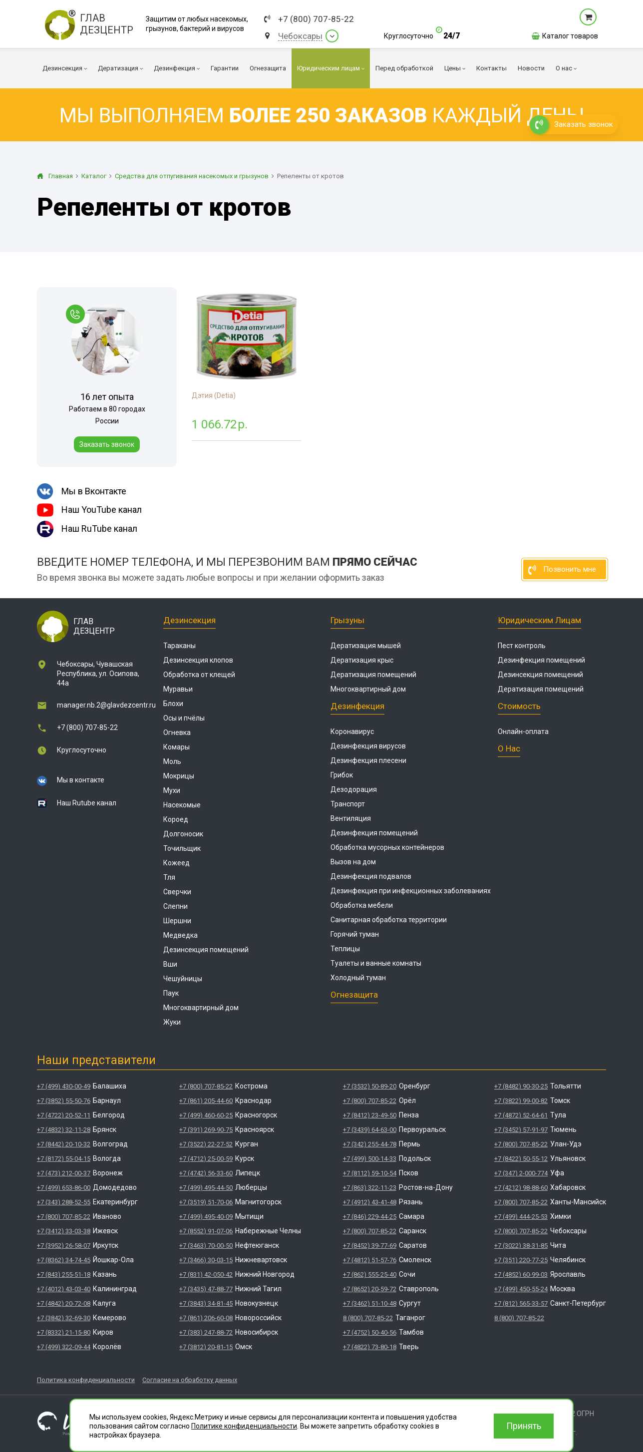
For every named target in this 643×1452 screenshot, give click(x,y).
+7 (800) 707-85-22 (316, 19)
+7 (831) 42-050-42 (206, 1274)
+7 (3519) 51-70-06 (206, 1202)
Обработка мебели (361, 905)
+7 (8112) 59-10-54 (369, 1173)
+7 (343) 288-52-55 (63, 1202)
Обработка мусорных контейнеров (387, 847)
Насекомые (182, 805)
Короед (175, 819)
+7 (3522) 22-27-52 (206, 1144)
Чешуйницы (182, 979)
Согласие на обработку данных (189, 1380)
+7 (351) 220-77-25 (521, 1260)
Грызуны (347, 620)
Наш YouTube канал (89, 510)
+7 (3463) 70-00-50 (206, 1245)
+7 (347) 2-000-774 (521, 1173)
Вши (170, 964)
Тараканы (179, 646)
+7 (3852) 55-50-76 (63, 1100)
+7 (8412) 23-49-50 (369, 1115)
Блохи (173, 704)
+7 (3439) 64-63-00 (369, 1129)
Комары (176, 747)
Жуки (172, 1022)
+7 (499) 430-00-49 (63, 1086)
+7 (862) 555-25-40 (369, 1274)
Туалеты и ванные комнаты (375, 963)
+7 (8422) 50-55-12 (521, 1158)
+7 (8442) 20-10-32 (63, 1144)
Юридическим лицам (539, 620)
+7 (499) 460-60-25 (206, 1115)
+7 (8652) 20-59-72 (369, 1289)
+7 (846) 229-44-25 (369, 1216)
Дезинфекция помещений (374, 833)
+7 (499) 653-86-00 (63, 1187)
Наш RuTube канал (87, 529)
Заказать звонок (106, 444)
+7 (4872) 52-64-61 (521, 1115)
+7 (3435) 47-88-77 (206, 1289)
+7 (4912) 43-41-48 (369, 1202)
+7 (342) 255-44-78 (369, 1144)
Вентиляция (350, 818)
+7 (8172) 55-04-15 (63, 1158)
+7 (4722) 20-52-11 (63, 1115)
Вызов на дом (353, 862)
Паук (171, 993)
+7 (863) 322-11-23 (369, 1187)
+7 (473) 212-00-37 (63, 1173)
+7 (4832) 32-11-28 (63, 1129)
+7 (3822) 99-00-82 (521, 1100)
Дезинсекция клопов (198, 660)
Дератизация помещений (373, 675)
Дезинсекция (189, 620)
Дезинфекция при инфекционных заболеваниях (410, 891)
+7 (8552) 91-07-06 (206, 1231)
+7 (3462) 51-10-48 (369, 1303)
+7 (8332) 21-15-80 (63, 1332)
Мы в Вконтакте (81, 491)
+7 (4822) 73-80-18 (369, 1347)
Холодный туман (358, 978)
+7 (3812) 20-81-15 (206, 1347)
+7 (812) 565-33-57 (521, 1303)
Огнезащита (354, 995)
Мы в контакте (80, 780)
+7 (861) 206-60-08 (206, 1318)
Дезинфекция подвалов (370, 876)
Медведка (180, 935)
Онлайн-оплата (523, 731)
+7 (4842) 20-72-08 (63, 1303)
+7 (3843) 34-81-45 (206, 1303)
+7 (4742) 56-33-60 (206, 1173)
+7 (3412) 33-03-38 (63, 1231)
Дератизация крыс (361, 660)
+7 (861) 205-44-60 (206, 1100)
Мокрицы (178, 776)
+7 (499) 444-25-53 (521, 1216)
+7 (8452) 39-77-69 (369, 1245)
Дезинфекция (357, 706)
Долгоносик (183, 834)
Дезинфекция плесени (368, 760)
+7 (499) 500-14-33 (369, 1158)
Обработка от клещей (199, 675)
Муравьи (178, 689)
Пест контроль (522, 646)
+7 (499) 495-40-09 (206, 1216)
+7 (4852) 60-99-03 (521, 1274)
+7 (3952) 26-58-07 (63, 1245)
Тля (169, 877)
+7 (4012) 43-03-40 (63, 1289)
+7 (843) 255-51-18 (63, 1274)
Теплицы (345, 949)
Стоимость (519, 706)
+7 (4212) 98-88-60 (521, 1187)
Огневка (177, 732)
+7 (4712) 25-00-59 (206, 1158)
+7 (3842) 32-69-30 (63, 1318)
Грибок (341, 775)
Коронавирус (352, 731)
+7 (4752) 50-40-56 (369, 1332)
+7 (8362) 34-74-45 (63, 1260)
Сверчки (177, 892)
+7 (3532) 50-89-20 (369, 1086)
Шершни (177, 921)
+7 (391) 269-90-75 (206, 1129)
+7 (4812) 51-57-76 (369, 1260)
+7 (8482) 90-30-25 (521, 1086)
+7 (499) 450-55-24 (521, 1289)
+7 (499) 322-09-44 (63, 1347)
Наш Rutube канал (86, 803)
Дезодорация (353, 789)
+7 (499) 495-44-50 (206, 1187)
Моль (172, 761)
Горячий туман (354, 934)
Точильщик (182, 848)
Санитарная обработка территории (388, 920)
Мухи (171, 790)
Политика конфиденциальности (86, 1380)
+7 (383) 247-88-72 (206, 1332)
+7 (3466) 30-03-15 (206, 1260)
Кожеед (176, 863)
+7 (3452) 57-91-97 (521, 1129)
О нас (509, 748)
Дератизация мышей (365, 646)
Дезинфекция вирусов (368, 746)
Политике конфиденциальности (244, 1426)
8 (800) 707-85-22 (368, 1318)
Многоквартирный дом (201, 1008)
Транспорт (347, 804)
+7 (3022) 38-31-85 (521, 1245)
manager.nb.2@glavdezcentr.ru (106, 705)
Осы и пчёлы (184, 718)
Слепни (175, 906)
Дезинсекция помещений (206, 950)
